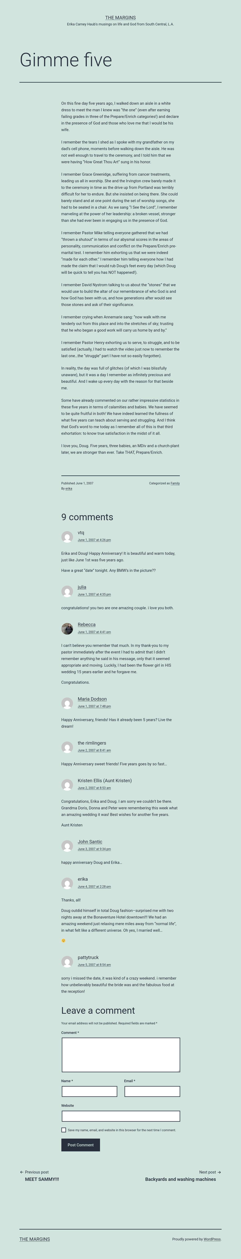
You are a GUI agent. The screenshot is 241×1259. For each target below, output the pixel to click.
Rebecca (87, 624)
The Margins (120, 17)
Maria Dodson (92, 699)
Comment (70, 1033)
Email (129, 1081)
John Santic (90, 841)
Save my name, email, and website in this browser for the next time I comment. (122, 1130)
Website (67, 1105)
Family (175, 483)
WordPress (212, 1239)
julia (82, 587)
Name (67, 1081)
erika (68, 488)
